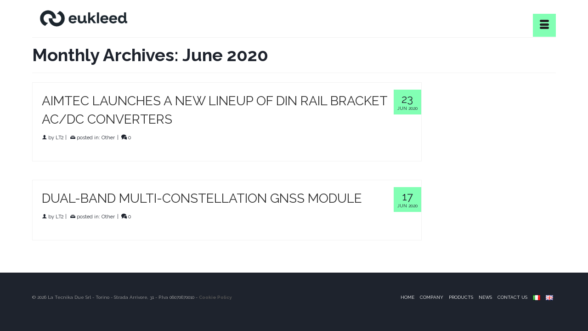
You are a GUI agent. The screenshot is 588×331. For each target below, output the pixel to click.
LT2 (60, 138)
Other (108, 138)
